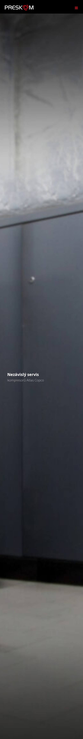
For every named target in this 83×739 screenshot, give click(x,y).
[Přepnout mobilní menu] (76, 8)
